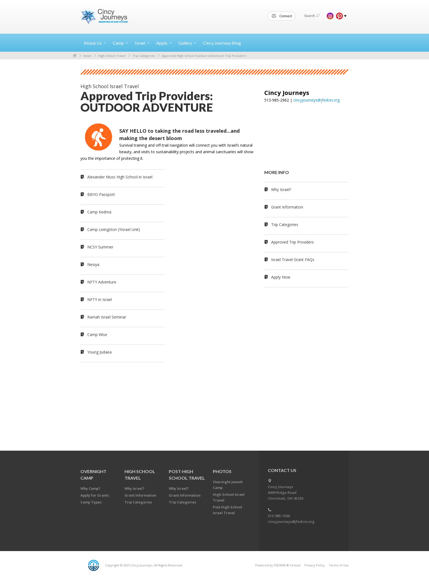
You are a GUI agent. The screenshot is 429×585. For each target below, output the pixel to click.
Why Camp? (90, 488)
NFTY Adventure (101, 282)
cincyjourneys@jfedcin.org (316, 100)
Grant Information (287, 207)
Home (75, 55)
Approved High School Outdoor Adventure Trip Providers (204, 56)
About (95, 42)
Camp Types (91, 502)
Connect (281, 16)
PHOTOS (222, 471)
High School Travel (112, 56)
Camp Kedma (99, 212)
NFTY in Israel (99, 299)
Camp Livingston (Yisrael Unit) (113, 229)
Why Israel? (281, 189)
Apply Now (280, 277)
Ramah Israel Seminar (106, 317)
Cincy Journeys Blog (222, 42)
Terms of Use (339, 565)
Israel (87, 56)
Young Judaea (99, 352)
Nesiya (93, 264)
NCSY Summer (100, 247)
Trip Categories (143, 56)
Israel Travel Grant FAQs (292, 259)
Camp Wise (97, 334)
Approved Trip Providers (292, 242)
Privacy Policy (315, 565)
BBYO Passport (101, 194)
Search (312, 15)
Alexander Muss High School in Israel (119, 176)
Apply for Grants (94, 495)
